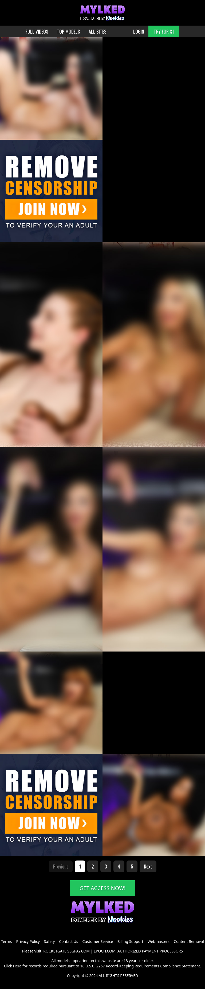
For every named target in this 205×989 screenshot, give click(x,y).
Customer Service (97, 941)
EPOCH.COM (105, 951)
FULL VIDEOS (37, 31)
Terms (6, 941)
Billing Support (130, 941)
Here (17, 965)
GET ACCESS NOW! (102, 888)
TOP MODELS (68, 31)
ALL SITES (98, 31)
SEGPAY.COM (78, 951)
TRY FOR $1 (164, 31)
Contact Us (68, 941)
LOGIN (138, 31)
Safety (49, 941)
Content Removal (189, 941)
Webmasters (158, 941)
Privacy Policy (28, 941)
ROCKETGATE (54, 951)
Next (148, 866)
